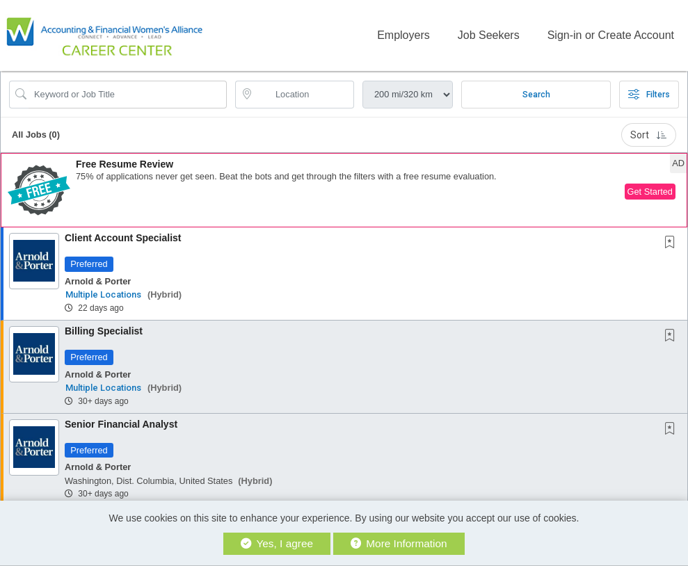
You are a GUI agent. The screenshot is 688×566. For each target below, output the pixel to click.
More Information (399, 543)
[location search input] (304, 93)
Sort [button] (648, 133)
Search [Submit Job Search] (536, 93)
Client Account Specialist (123, 236)
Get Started (650, 190)
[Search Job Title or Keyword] (128, 93)
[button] (344, 189)
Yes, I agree (277, 543)
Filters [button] (649, 93)
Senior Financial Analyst (121, 422)
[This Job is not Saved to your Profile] (673, 242)
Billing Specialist (104, 329)
